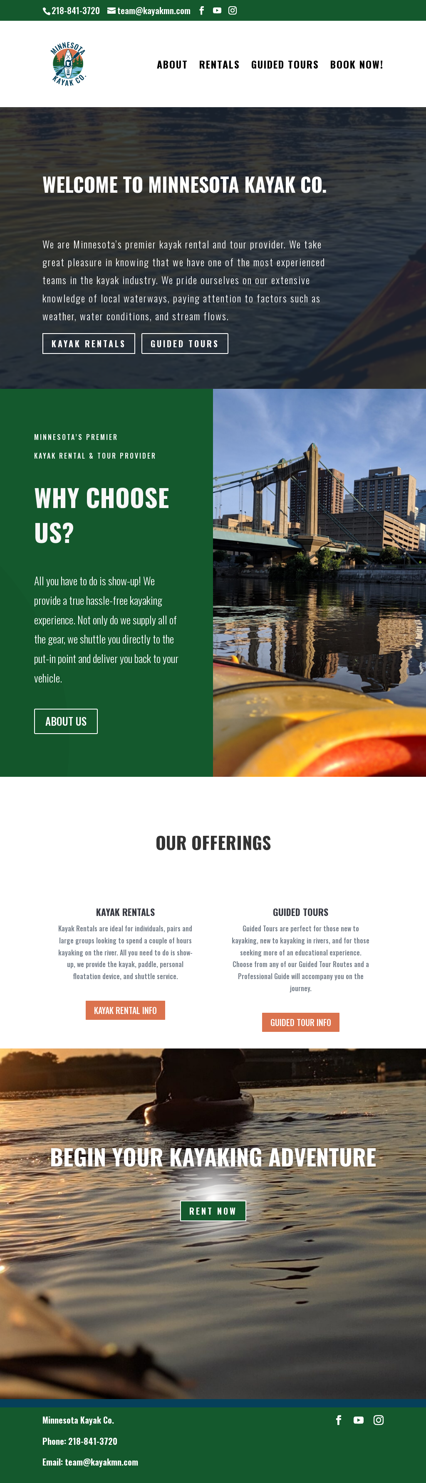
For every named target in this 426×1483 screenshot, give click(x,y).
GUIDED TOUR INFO (300, 1022)
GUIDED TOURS (285, 66)
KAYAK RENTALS (90, 344)
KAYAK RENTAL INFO (125, 1010)
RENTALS (219, 66)
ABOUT (172, 66)
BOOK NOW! (357, 66)
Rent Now (213, 1211)
